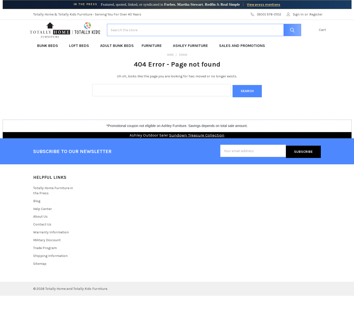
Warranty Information (51, 245)
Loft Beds (80, 60)
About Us (40, 230)
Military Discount (47, 253)
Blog (36, 214)
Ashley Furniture (192, 60)
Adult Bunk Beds (117, 60)
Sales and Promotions (242, 60)
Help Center (42, 222)
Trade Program (45, 261)
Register (316, 14)
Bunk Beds (49, 60)
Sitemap (39, 277)
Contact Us (42, 238)
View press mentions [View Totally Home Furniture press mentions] (263, 4)
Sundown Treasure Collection (196, 149)
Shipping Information (50, 269)
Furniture (153, 60)
